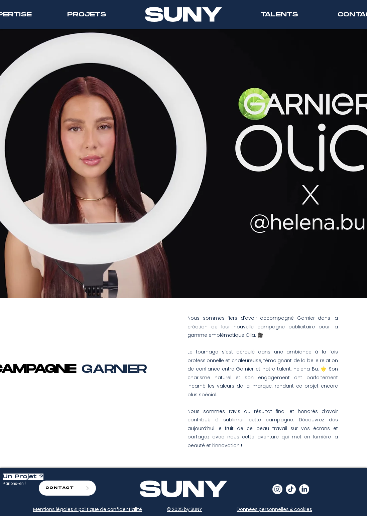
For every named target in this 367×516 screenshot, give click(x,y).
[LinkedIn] (304, 489)
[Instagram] (277, 489)
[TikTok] (291, 489)
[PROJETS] (86, 14)
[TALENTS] (279, 14)
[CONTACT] (67, 488)
